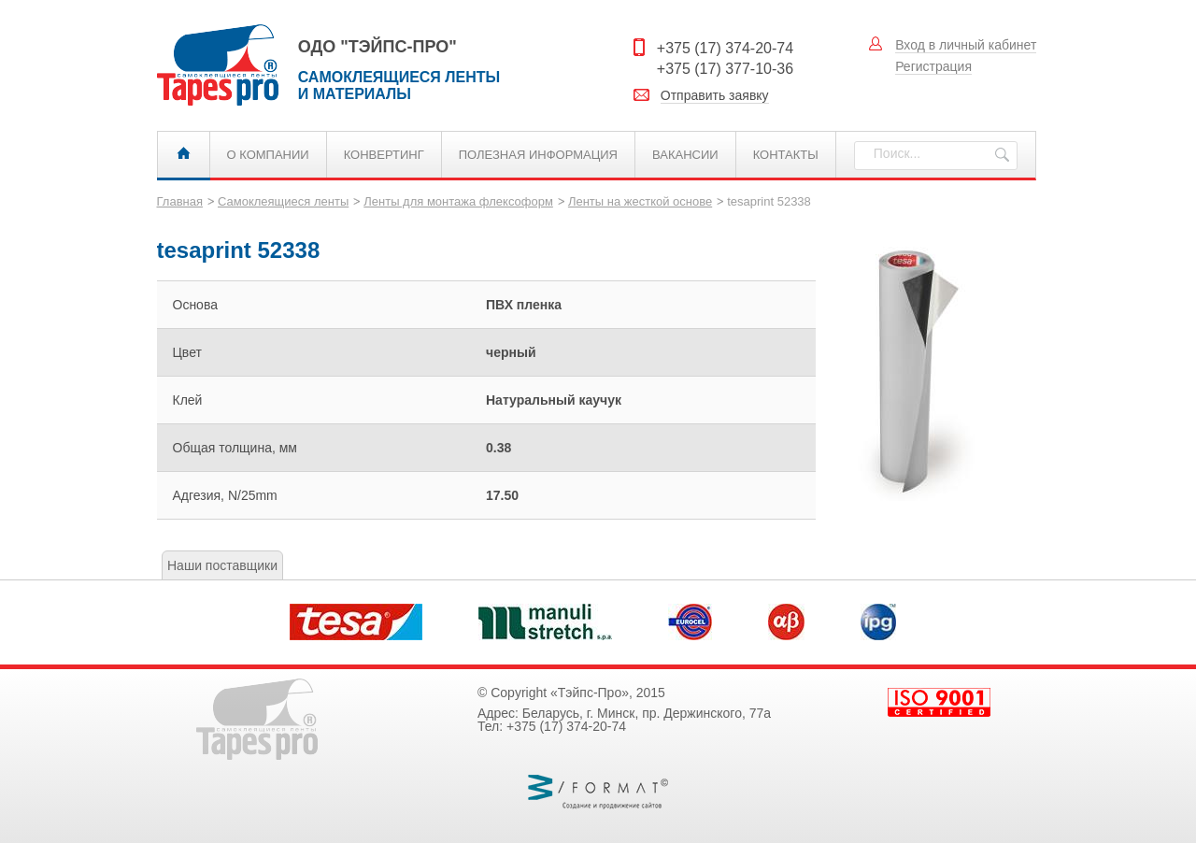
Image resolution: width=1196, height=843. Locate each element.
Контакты (786, 155)
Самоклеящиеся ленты (283, 201)
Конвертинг (384, 155)
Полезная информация (538, 155)
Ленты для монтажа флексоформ (458, 201)
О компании (268, 155)
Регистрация (933, 66)
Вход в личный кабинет (965, 44)
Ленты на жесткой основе (640, 201)
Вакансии (685, 155)
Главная (183, 154)
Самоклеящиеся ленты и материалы (227, 65)
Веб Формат (598, 792)
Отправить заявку (715, 95)
